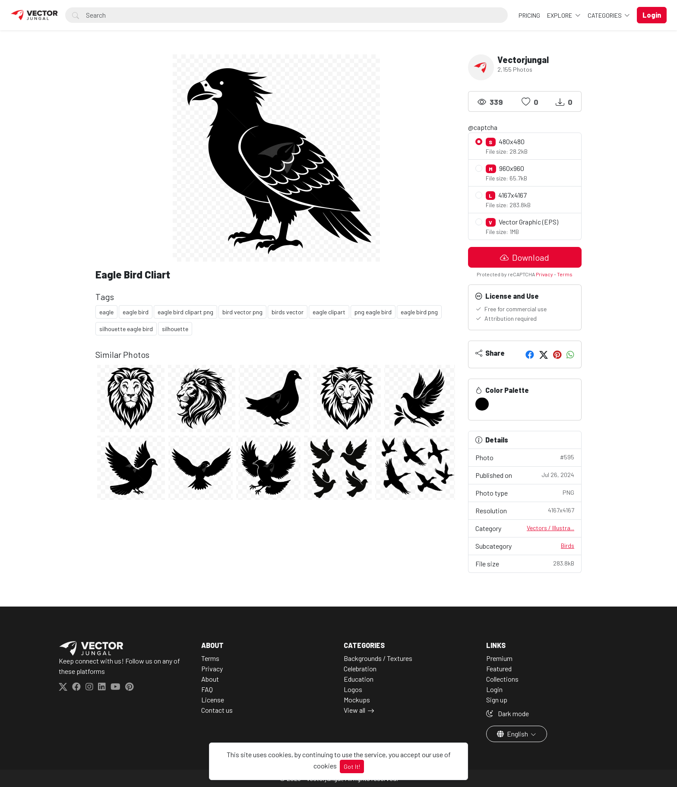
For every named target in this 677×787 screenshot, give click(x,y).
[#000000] (482, 404)
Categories (605, 15)
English (513, 734)
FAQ (207, 689)
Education (358, 679)
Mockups (357, 699)
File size (525, 563)
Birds (567, 545)
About (210, 679)
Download (524, 257)
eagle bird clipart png (185, 312)
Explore (560, 15)
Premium (499, 658)
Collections (502, 679)
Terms (565, 274)
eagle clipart (329, 312)
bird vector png (242, 312)
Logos (353, 689)
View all (354, 710)
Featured (499, 668)
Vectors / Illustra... (550, 527)
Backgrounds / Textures (378, 658)
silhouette (175, 328)
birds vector (288, 312)
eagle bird (136, 312)
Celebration (360, 668)
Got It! (352, 766)
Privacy (544, 274)
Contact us (217, 710)
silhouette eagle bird (126, 328)
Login (494, 689)
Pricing (529, 15)
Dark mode (507, 713)
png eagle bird (373, 312)
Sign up (496, 699)
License (212, 699)
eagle (106, 312)
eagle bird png (419, 312)
